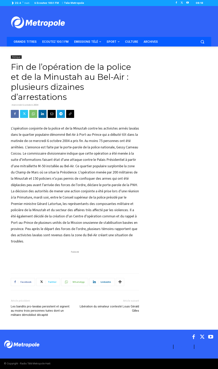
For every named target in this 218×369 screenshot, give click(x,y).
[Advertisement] (75, 260)
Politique (16, 57)
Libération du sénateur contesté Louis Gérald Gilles (109, 308)
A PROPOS (163, 347)
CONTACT (184, 347)
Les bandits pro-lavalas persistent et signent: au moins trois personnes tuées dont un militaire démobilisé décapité (40, 311)
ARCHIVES (205, 347)
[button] (202, 42)
